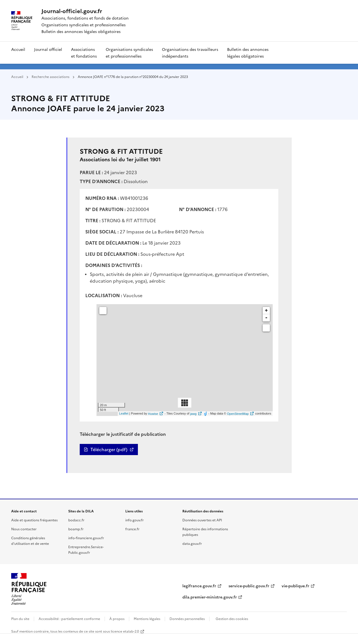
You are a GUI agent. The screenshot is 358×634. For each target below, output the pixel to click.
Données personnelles (187, 618)
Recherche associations (50, 76)
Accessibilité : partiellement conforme (69, 618)
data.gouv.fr (192, 543)
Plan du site (20, 618)
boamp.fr (76, 528)
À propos (116, 618)
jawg (193, 413)
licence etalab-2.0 (125, 631)
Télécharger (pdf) (108, 449)
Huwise (153, 413)
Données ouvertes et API (202, 519)
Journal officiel (48, 49)
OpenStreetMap (238, 413)
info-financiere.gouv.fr (86, 537)
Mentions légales (147, 618)
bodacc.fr (76, 519)
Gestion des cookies (232, 618)
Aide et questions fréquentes (34, 519)
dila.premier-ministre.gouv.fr (209, 597)
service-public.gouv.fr (249, 585)
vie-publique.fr (295, 585)
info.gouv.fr (134, 519)
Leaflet (123, 413)
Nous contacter (24, 528)
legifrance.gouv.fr (199, 585)
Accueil (18, 49)
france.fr (132, 528)
